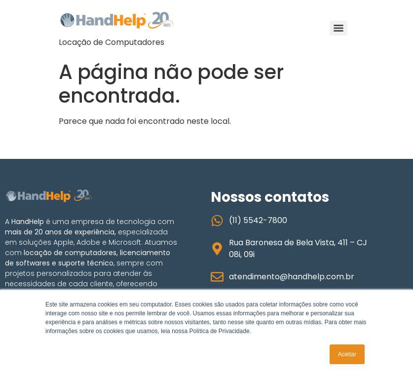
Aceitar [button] (347, 354)
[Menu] (338, 28)
